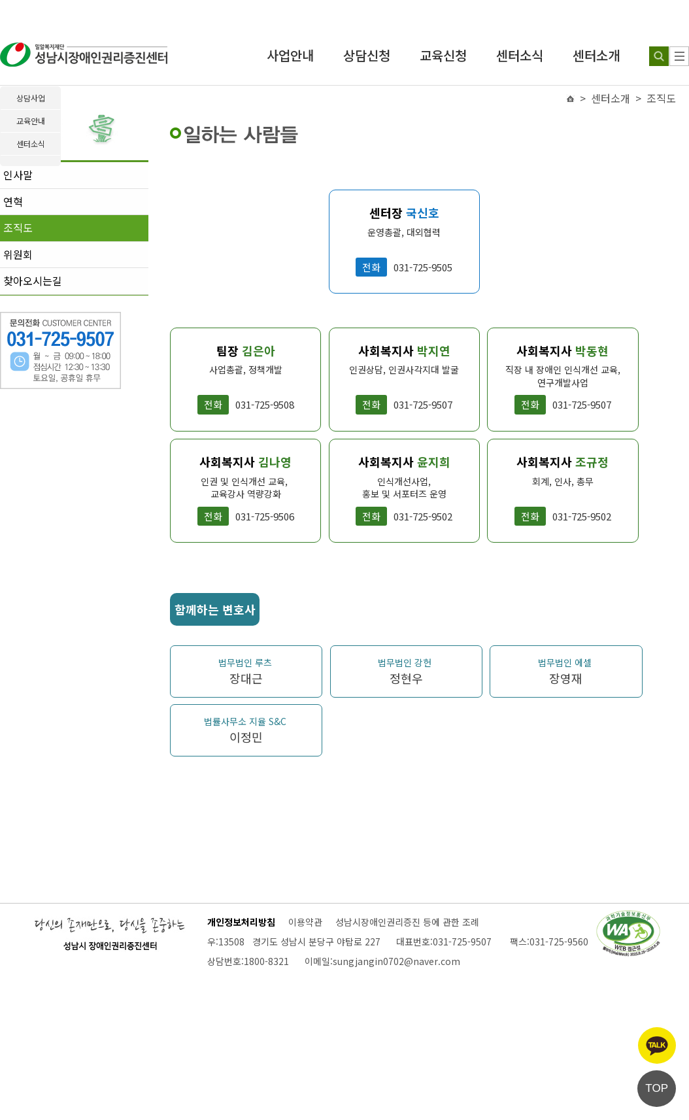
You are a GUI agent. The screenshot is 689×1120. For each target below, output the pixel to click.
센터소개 (596, 55)
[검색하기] (659, 56)
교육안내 (30, 120)
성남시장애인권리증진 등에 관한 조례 (407, 921)
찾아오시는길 (32, 280)
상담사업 (30, 97)
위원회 (18, 254)
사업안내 (290, 55)
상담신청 (366, 55)
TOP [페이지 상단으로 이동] (656, 1088)
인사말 (18, 174)
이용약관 (305, 921)
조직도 (18, 227)
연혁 (13, 201)
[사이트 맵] (679, 56)
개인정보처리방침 (241, 921)
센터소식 (519, 55)
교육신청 (443, 55)
